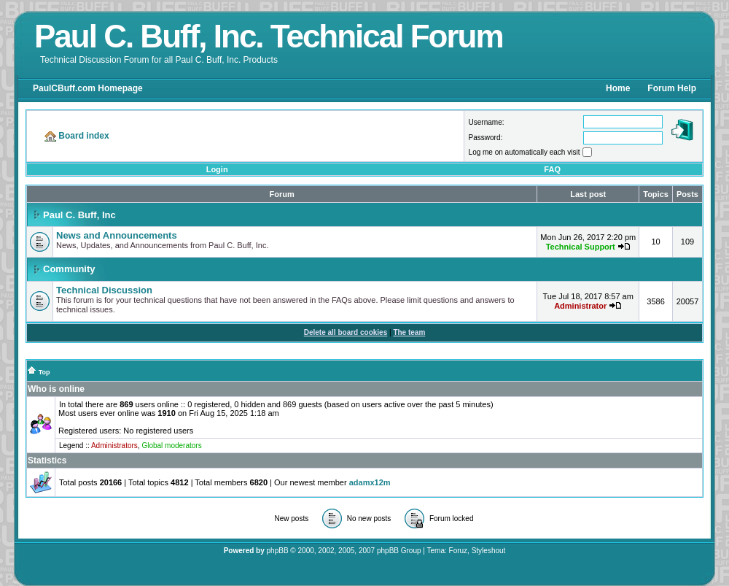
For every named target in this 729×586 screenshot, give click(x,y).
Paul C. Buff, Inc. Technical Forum (268, 36)
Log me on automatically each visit (524, 152)
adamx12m (370, 482)
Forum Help (671, 88)
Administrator (580, 305)
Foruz (458, 551)
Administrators (114, 446)
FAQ (552, 169)
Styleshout (489, 551)
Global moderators (171, 446)
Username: (486, 122)
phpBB (278, 551)
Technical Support (580, 246)
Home (618, 88)
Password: (486, 138)
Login (217, 169)
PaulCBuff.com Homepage (88, 88)
